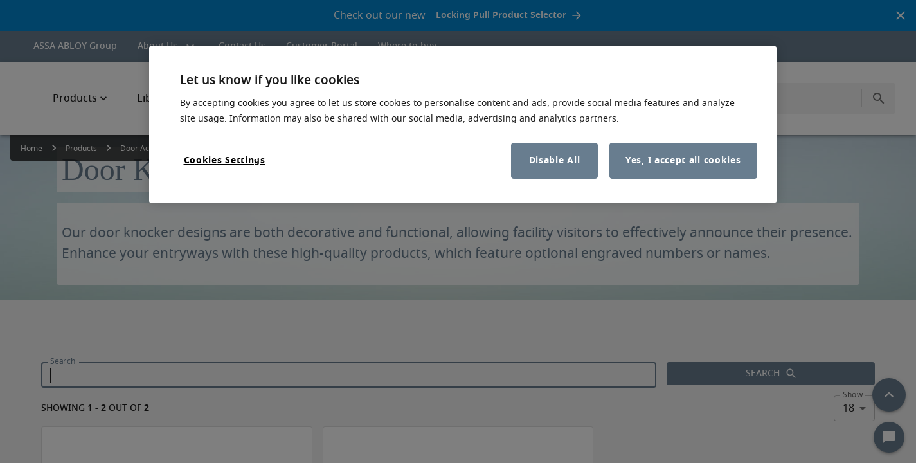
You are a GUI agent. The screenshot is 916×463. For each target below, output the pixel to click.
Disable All (554, 160)
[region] (463, 124)
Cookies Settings (224, 160)
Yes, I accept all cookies (683, 160)
